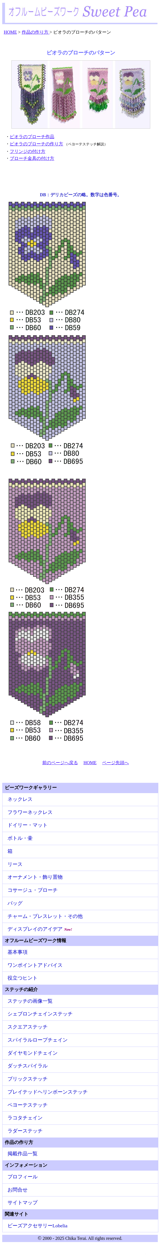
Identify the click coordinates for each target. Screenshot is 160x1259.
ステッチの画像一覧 (30, 1001)
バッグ (15, 903)
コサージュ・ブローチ (33, 890)
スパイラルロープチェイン (38, 1040)
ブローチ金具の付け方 (32, 158)
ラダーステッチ (25, 1131)
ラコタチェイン (25, 1118)
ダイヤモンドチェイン (33, 1053)
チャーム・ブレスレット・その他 (45, 916)
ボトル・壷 (20, 838)
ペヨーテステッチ (28, 1105)
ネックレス (20, 799)
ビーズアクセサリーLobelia (38, 1225)
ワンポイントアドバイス (35, 965)
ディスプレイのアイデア (40, 929)
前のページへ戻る (60, 762)
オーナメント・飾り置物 (35, 877)
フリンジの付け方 (27, 151)
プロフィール (23, 1176)
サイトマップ (23, 1202)
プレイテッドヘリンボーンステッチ (48, 1092)
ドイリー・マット (28, 825)
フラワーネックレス (30, 812)
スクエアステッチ (28, 1027)
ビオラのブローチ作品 (32, 136)
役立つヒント (23, 978)
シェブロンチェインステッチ (40, 1014)
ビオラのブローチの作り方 (36, 143)
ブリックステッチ (28, 1079)
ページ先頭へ (115, 762)
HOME (90, 762)
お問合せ (18, 1190)
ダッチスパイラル (28, 1066)
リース (15, 864)
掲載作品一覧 (23, 1153)
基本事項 (18, 952)
